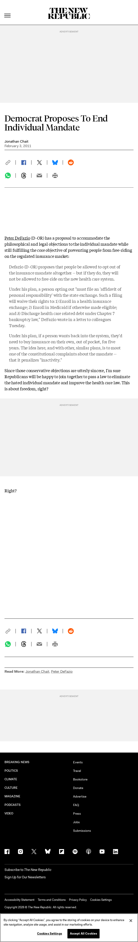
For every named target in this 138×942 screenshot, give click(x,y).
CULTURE (11, 788)
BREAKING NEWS (16, 762)
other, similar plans (82, 348)
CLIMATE (10, 779)
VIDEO (8, 813)
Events (78, 762)
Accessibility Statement (19, 900)
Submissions (82, 831)
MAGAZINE (12, 796)
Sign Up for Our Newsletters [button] (25, 877)
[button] (10, 162)
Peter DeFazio (17, 238)
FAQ (76, 805)
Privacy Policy (78, 900)
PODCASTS (12, 805)
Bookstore (80, 779)
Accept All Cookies (83, 933)
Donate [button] (78, 788)
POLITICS (11, 771)
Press (77, 814)
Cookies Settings (101, 900)
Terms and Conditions (52, 900)
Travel (77, 771)
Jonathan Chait (16, 141)
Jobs (76, 822)
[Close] (131, 921)
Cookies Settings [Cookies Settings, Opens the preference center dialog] (49, 933)
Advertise (79, 796)
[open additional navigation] (7, 10)
